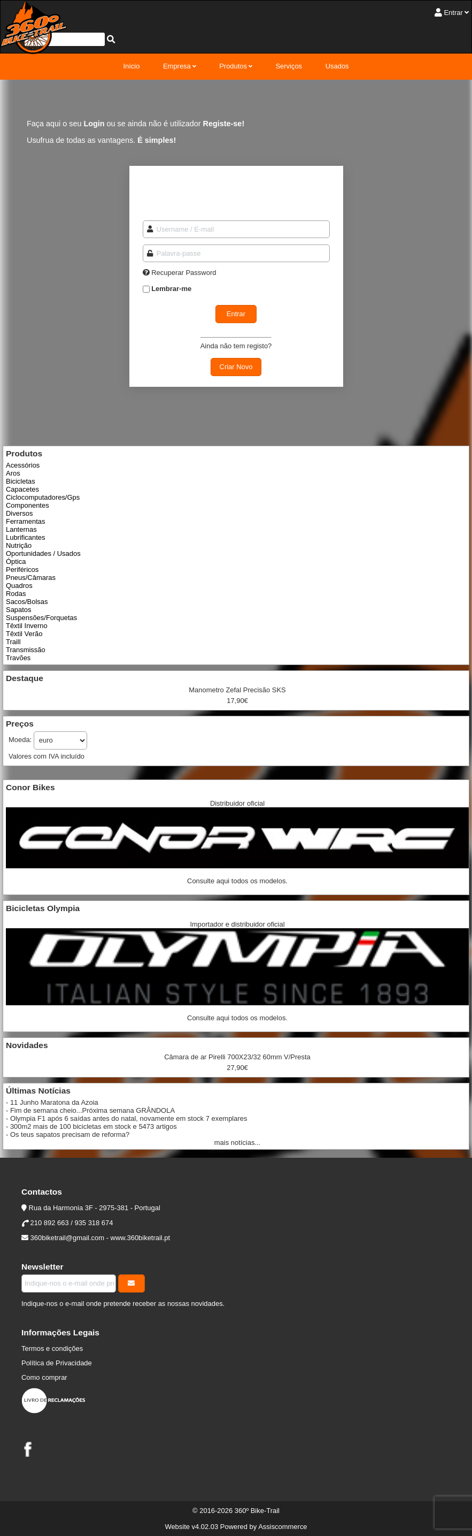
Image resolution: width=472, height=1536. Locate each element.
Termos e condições (52, 1348)
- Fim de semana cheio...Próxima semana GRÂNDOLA (90, 1110)
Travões (18, 658)
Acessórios (23, 465)
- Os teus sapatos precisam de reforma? (67, 1134)
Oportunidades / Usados (43, 553)
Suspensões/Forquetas (41, 618)
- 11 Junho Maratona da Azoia (52, 1102)
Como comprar (44, 1377)
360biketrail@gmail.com (67, 1238)
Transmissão (25, 650)
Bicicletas (20, 481)
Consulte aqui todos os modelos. (237, 881)
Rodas (16, 594)
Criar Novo (236, 367)
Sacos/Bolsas (27, 602)
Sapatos (19, 610)
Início (131, 66)
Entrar (453, 13)
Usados (337, 66)
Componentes (27, 505)
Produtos (233, 66)
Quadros (19, 586)
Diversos (19, 513)
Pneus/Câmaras (31, 578)
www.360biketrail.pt (141, 1238)
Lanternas (21, 529)
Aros (13, 473)
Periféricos (22, 570)
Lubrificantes (25, 537)
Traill (13, 642)
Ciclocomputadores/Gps (43, 497)
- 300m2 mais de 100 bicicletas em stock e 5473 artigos (91, 1126)
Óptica (16, 561)
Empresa (177, 66)
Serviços (288, 66)
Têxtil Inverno (27, 626)
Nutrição (19, 545)
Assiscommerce (282, 1527)
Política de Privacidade (56, 1363)
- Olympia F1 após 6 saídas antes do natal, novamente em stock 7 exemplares (126, 1118)
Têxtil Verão (24, 634)
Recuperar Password (183, 273)
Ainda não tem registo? (236, 346)
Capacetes (22, 489)
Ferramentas (25, 521)
